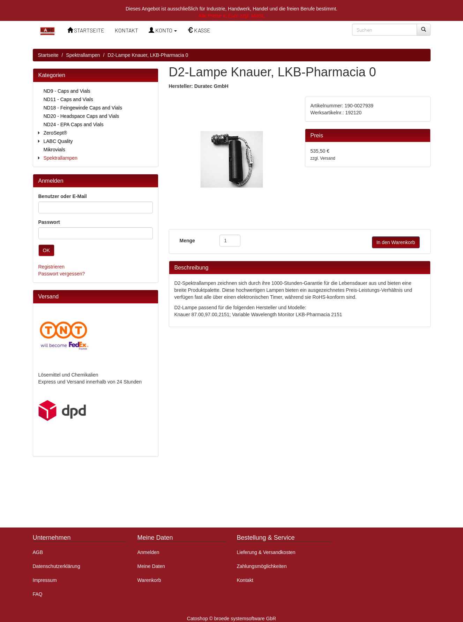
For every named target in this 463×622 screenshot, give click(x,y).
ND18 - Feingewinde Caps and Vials (83, 107)
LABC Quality (58, 141)
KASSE (198, 30)
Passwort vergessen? (61, 273)
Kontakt (245, 580)
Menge (187, 240)
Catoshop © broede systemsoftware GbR (231, 618)
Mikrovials (54, 149)
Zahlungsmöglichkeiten (262, 566)
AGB (38, 552)
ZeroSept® (55, 132)
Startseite (48, 55)
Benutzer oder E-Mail (62, 196)
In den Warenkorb (395, 242)
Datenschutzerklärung (56, 566)
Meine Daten (151, 566)
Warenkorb (149, 580)
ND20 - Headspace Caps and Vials (81, 116)
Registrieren (51, 267)
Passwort (49, 222)
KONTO (163, 30)
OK (46, 250)
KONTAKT (126, 30)
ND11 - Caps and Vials (68, 99)
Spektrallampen (83, 55)
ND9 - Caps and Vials (67, 91)
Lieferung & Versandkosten (266, 552)
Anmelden (148, 552)
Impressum (45, 580)
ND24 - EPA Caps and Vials (74, 124)
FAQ (38, 594)
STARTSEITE (85, 30)
